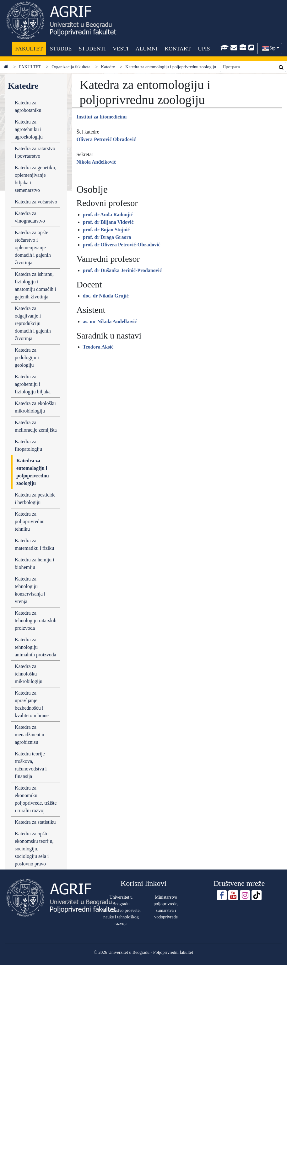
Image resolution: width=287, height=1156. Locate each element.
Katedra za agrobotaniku (28, 106)
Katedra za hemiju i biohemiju (34, 563)
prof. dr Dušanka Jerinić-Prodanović (122, 270)
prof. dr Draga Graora (107, 237)
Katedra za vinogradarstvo (30, 217)
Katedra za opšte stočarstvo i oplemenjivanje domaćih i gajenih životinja (33, 247)
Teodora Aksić (98, 346)
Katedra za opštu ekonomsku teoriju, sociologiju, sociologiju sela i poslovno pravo (34, 848)
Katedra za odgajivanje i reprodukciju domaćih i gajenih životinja (33, 323)
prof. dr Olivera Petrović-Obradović (121, 244)
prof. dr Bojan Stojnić (106, 229)
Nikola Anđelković (96, 162)
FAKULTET (29, 48)
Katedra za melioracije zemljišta (36, 426)
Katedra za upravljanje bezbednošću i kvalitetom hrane (32, 704)
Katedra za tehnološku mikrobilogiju (28, 674)
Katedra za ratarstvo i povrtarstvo (35, 152)
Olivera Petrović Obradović (106, 139)
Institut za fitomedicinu (102, 116)
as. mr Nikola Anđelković (110, 321)
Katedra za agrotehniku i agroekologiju (29, 129)
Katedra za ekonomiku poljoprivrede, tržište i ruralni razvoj (36, 799)
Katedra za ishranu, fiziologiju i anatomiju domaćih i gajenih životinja (35, 285)
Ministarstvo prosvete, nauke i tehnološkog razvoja (121, 917)
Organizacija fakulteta (70, 67)
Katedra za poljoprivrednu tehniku (30, 521)
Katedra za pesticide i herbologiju (35, 498)
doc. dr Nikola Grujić (106, 295)
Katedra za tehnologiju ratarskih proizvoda (36, 620)
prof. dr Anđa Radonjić (108, 214)
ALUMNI (146, 48)
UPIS (204, 48)
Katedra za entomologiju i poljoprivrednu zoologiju (32, 472)
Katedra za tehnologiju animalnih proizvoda (35, 647)
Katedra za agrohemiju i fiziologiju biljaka (33, 384)
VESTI (120, 48)
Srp (272, 48)
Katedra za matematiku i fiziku (34, 544)
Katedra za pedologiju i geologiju (27, 357)
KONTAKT (178, 48)
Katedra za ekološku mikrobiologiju (35, 407)
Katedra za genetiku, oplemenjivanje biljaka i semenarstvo (35, 179)
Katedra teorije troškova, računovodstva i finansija (31, 765)
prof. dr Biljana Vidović (108, 222)
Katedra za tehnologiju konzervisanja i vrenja (30, 590)
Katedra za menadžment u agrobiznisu (29, 734)
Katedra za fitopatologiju (28, 445)
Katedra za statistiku (35, 822)
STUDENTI (92, 48)
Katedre (108, 67)
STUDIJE (61, 48)
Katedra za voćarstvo (36, 201)
